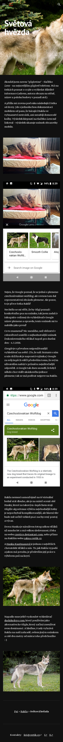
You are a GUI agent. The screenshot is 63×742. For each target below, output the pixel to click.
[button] (4, 4)
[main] (31, 37)
